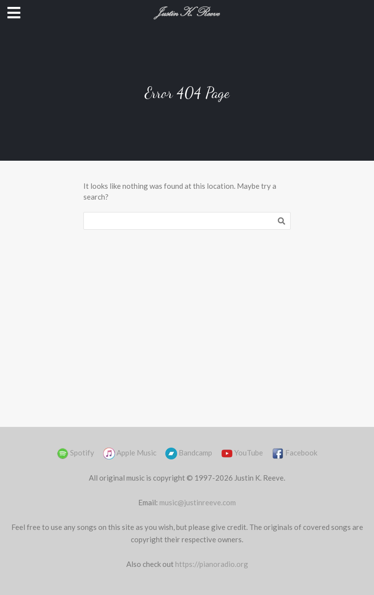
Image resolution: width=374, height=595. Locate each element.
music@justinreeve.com (197, 502)
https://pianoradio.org (211, 564)
